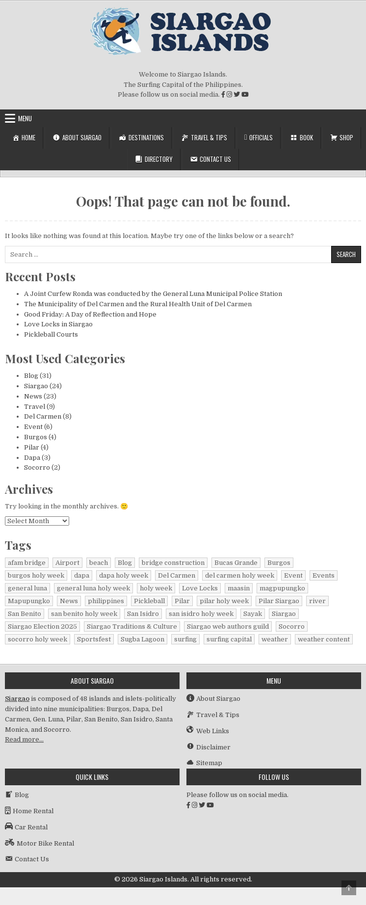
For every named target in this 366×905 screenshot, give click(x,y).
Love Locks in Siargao (58, 324)
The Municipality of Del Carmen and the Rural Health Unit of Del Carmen (138, 304)
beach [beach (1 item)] (98, 562)
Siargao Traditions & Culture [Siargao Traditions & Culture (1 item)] (132, 626)
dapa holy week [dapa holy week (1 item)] (123, 575)
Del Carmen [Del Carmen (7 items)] (176, 575)
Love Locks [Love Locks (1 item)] (200, 588)
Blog (31, 375)
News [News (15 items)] (69, 601)
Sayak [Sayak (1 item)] (252, 613)
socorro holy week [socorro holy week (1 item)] (37, 639)
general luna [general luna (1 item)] (27, 588)
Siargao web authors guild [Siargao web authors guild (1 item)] (228, 626)
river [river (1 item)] (317, 601)
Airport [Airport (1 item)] (67, 562)
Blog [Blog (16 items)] (125, 562)
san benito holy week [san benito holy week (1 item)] (84, 613)
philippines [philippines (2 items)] (106, 601)
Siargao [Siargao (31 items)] (284, 613)
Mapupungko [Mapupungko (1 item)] (29, 601)
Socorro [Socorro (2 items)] (292, 626)
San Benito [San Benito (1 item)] (24, 613)
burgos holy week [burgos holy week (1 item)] (36, 575)
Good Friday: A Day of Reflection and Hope (90, 314)
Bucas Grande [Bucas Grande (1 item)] (236, 562)
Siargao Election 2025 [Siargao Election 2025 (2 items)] (42, 626)
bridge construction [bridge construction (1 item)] (173, 562)
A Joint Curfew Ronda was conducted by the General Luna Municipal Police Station (153, 293)
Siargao (36, 386)
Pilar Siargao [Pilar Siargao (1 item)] (279, 601)
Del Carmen (42, 416)
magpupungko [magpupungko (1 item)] (282, 588)
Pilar (31, 447)
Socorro (37, 467)
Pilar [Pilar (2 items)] (182, 601)
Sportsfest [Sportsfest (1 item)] (94, 639)
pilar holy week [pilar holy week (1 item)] (224, 601)
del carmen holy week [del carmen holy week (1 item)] (239, 575)
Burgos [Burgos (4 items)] (278, 562)
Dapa (32, 457)
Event (33, 426)
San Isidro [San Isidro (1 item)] (143, 613)
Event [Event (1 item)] (293, 575)
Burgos (35, 437)
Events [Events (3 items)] (324, 575)
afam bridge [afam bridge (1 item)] (27, 562)
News (33, 396)
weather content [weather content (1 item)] (324, 639)
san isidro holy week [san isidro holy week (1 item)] (201, 613)
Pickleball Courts (51, 334)
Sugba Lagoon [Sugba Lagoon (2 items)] (142, 639)
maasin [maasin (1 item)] (239, 588)
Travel (34, 406)
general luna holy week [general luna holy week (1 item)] (93, 588)
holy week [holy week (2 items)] (156, 588)
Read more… (24, 739)
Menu (25, 118)
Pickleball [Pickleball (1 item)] (149, 601)
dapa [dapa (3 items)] (81, 575)
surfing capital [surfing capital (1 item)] (229, 639)
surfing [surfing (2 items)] (185, 639)
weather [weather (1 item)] (274, 639)
